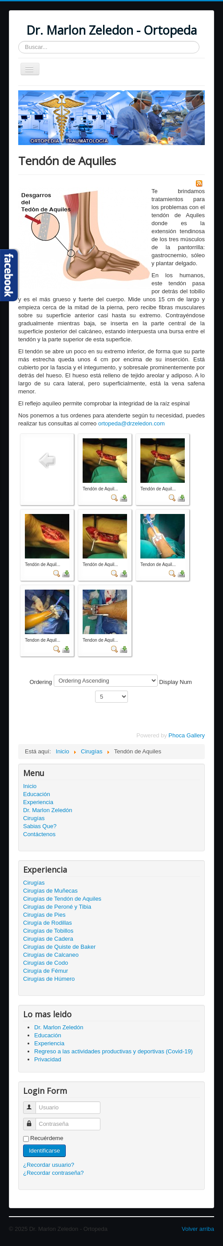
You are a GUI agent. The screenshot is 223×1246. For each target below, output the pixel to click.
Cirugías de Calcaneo (51, 954)
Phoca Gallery (186, 735)
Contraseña (33, 1120)
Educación (36, 794)
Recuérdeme (46, 1138)
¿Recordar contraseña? (53, 1172)
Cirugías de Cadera (48, 938)
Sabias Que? (39, 826)
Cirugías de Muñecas (50, 890)
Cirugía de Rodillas (47, 922)
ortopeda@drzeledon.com (131, 423)
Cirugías (33, 818)
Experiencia (38, 802)
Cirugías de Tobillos (48, 930)
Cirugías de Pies (44, 914)
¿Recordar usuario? (48, 1164)
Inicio (29, 786)
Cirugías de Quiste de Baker (59, 946)
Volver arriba (198, 1229)
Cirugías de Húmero (49, 978)
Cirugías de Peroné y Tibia (57, 906)
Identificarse (44, 1150)
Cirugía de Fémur (45, 970)
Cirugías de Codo (45, 962)
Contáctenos (39, 834)
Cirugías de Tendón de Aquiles (62, 898)
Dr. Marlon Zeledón (47, 810)
